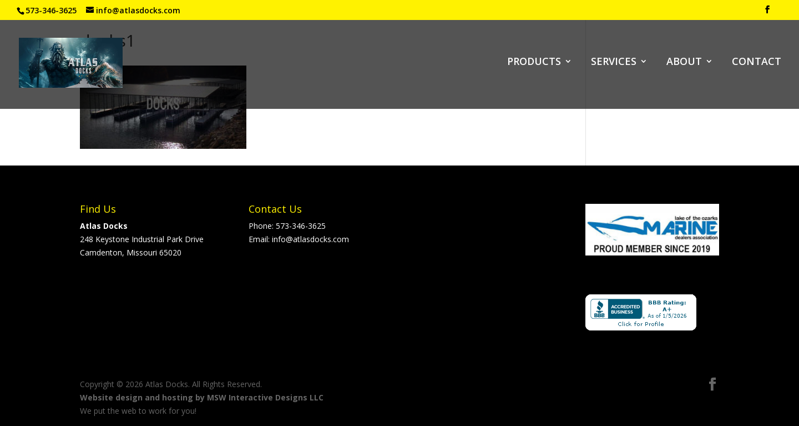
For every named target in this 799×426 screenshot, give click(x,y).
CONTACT (756, 62)
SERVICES (613, 62)
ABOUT (684, 62)
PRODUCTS (534, 62)
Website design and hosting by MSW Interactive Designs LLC (201, 397)
